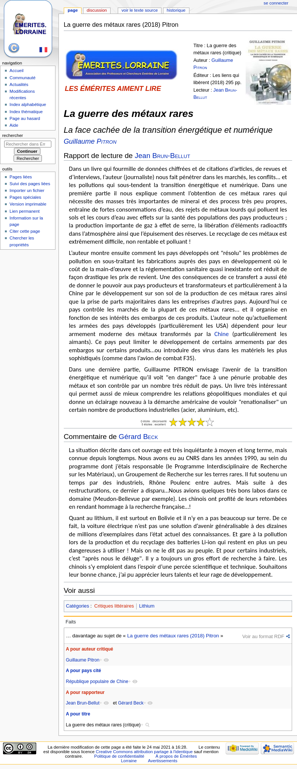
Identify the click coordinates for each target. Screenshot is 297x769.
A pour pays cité (83, 670)
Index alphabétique (27, 104)
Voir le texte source (140, 10)
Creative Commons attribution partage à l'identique (144, 751)
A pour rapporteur (85, 692)
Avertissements (162, 760)
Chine (221, 334)
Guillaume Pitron (82, 660)
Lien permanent (24, 211)
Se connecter (276, 3)
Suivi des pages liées (29, 183)
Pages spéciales (25, 197)
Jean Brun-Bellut (82, 703)
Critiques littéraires (114, 606)
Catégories (77, 606)
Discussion (97, 10)
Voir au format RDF (263, 636)
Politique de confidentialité (119, 756)
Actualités (18, 84)
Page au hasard (24, 118)
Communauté (22, 77)
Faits (71, 622)
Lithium (146, 606)
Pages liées (20, 177)
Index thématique (26, 111)
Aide (13, 125)
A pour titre (78, 714)
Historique (176, 10)
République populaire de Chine (97, 681)
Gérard (138, 437)
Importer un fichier (26, 190)
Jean (162, 156)
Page (73, 10)
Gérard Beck (131, 703)
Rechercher (12, 135)
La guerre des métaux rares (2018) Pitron (173, 636)
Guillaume (90, 141)
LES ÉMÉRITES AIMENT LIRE (113, 88)
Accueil (16, 70)
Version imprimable (27, 204)
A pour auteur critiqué (89, 649)
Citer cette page (24, 231)
